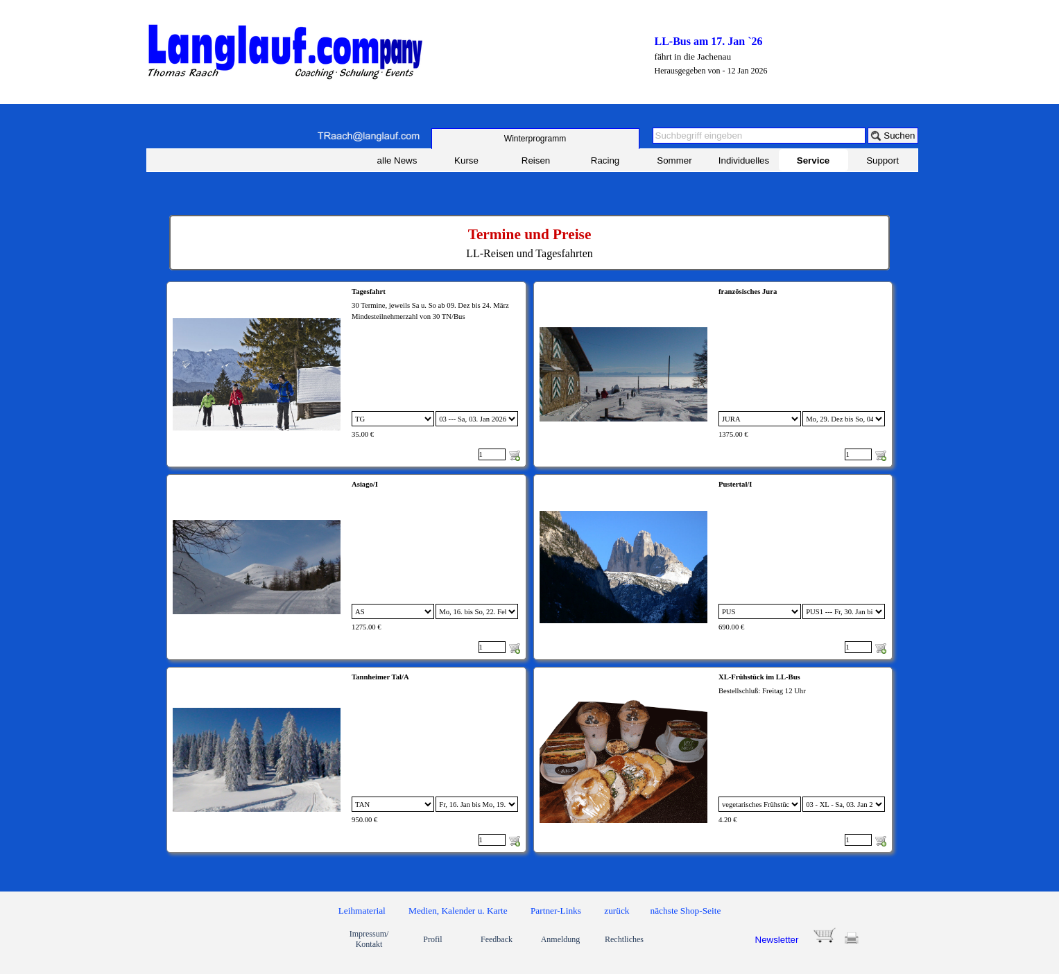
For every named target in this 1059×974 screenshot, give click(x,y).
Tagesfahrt (369, 291)
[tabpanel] (530, 242)
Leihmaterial (362, 910)
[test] (535, 138)
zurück (616, 910)
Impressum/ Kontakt (369, 939)
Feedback (497, 939)
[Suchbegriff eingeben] (759, 136)
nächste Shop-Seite (686, 910)
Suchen (899, 135)
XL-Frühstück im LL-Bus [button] (759, 677)
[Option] (393, 418)
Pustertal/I (735, 484)
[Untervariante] (477, 418)
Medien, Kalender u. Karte (457, 910)
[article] (346, 374)
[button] (368, 136)
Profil (432, 939)
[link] (195, 948)
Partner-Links (556, 910)
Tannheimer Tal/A (380, 677)
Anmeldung (560, 939)
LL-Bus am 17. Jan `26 (709, 41)
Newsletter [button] (777, 939)
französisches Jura (747, 291)
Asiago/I (365, 484)
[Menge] (492, 454)
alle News (397, 160)
